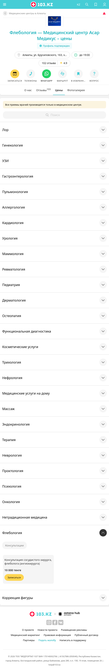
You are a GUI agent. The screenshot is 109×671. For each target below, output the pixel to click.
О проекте (28, 630)
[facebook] (54, 622)
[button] (4, 4)
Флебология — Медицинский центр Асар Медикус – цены (55, 35)
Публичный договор (86, 635)
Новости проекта (47, 630)
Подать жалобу (47, 640)
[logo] (41, 4)
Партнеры (29, 640)
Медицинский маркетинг (25, 635)
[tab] (28, 90)
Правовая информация (57, 635)
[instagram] (49, 622)
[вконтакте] (60, 622)
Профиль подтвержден (54, 45)
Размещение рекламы (74, 630)
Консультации (14, 545)
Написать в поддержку (73, 640)
